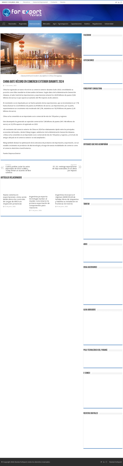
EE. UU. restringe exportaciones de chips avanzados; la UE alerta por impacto (64, 168)
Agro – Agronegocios (60, 24)
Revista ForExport (115, 462)
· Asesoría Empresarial (40, 2)
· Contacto (53, 2)
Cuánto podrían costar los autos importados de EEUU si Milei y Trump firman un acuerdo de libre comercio (18, 168)
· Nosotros (26, 2)
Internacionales (34, 24)
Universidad (109, 24)
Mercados (46, 24)
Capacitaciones (76, 24)
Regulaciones (97, 24)
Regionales (23, 24)
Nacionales (12, 24)
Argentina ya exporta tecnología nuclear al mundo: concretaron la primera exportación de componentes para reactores (39, 202)
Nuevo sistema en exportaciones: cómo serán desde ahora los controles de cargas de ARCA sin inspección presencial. (14, 199)
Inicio (4, 23)
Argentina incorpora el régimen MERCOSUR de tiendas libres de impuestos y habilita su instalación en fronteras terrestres (67, 199)
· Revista (62, 2)
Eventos (87, 24)
